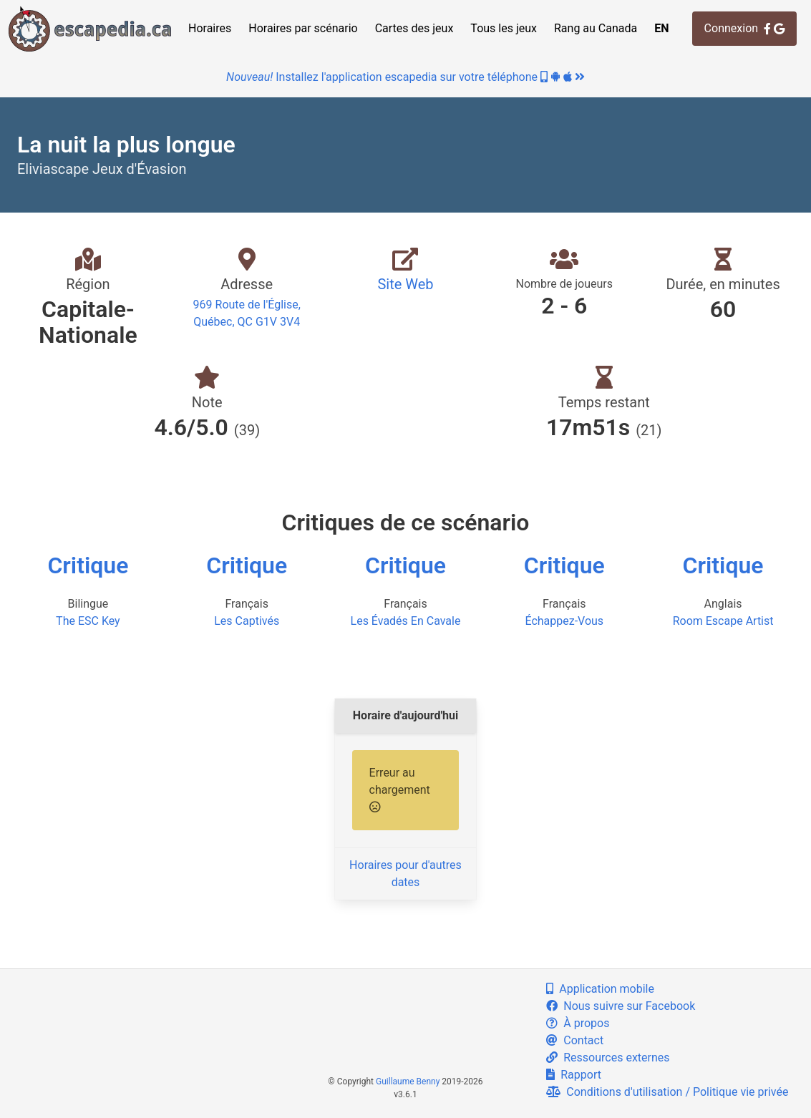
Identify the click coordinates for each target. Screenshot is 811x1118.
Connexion (744, 28)
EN (661, 28)
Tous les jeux (503, 28)
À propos (577, 1023)
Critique (87, 565)
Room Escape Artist (723, 621)
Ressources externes (607, 1057)
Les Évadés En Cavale (406, 621)
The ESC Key (88, 621)
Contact (574, 1040)
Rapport (573, 1074)
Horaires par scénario (302, 28)
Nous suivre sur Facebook (620, 1006)
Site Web (405, 284)
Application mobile (600, 989)
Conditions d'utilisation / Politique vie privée (667, 1092)
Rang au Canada (595, 28)
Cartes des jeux (414, 28)
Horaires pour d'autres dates (405, 873)
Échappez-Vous (564, 621)
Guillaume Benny (408, 1081)
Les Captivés (246, 621)
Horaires (209, 28)
